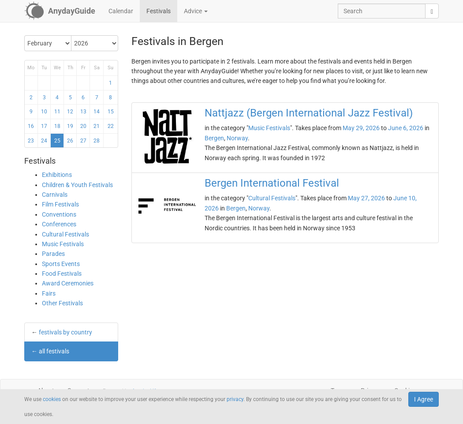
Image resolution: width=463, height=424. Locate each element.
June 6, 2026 (405, 127)
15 (111, 112)
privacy (235, 399)
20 (83, 126)
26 (70, 141)
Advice (196, 11)
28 (96, 141)
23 (31, 141)
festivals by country (65, 332)
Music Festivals (63, 244)
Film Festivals (60, 204)
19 (70, 126)
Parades (53, 253)
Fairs (49, 293)
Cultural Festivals (65, 234)
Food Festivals (62, 273)
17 (44, 126)
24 (44, 141)
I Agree (423, 399)
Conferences (59, 224)
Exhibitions (57, 174)
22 (111, 126)
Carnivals (54, 194)
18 (57, 126)
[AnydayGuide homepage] (60, 11)
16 (31, 126)
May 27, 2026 (366, 198)
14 (96, 112)
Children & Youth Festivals (77, 184)
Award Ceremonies (67, 283)
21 (96, 126)
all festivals (54, 351)
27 (83, 141)
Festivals (158, 11)
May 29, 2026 (361, 127)
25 (57, 141)
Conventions (59, 214)
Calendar (120, 11)
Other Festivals (62, 303)
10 (44, 112)
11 (57, 112)
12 (70, 112)
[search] (432, 11)
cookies (52, 399)
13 (83, 112)
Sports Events (61, 263)
